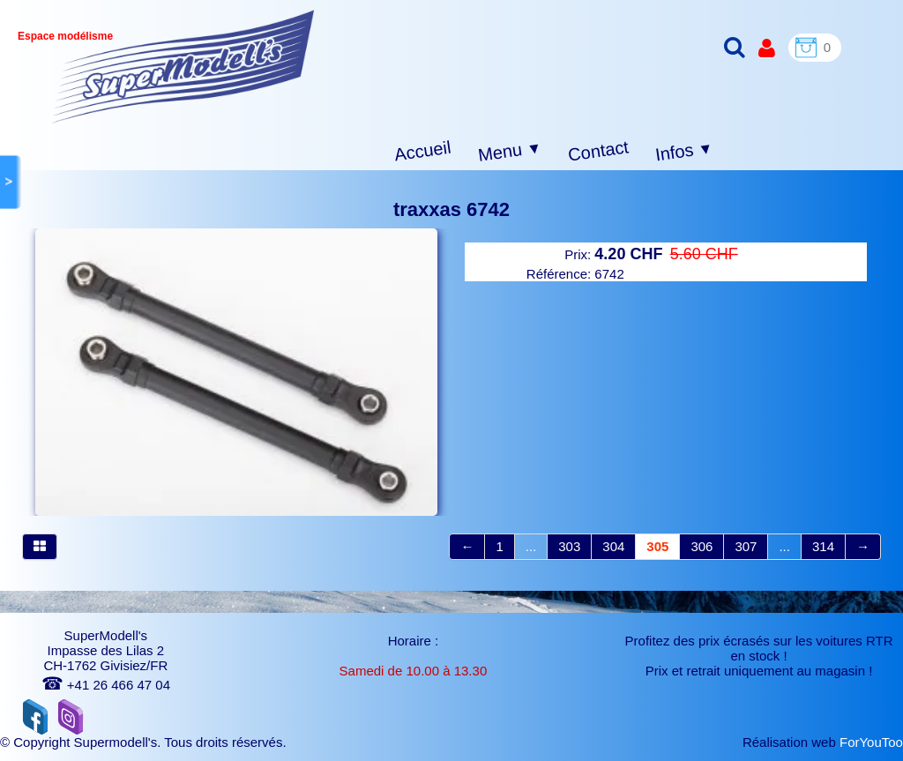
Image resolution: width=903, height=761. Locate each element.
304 (613, 546)
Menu (510, 151)
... (531, 546)
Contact (598, 150)
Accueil (422, 151)
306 (701, 546)
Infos (684, 152)
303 (569, 546)
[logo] (183, 66)
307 (746, 546)
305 (657, 546)
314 (823, 546)
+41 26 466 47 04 (105, 684)
